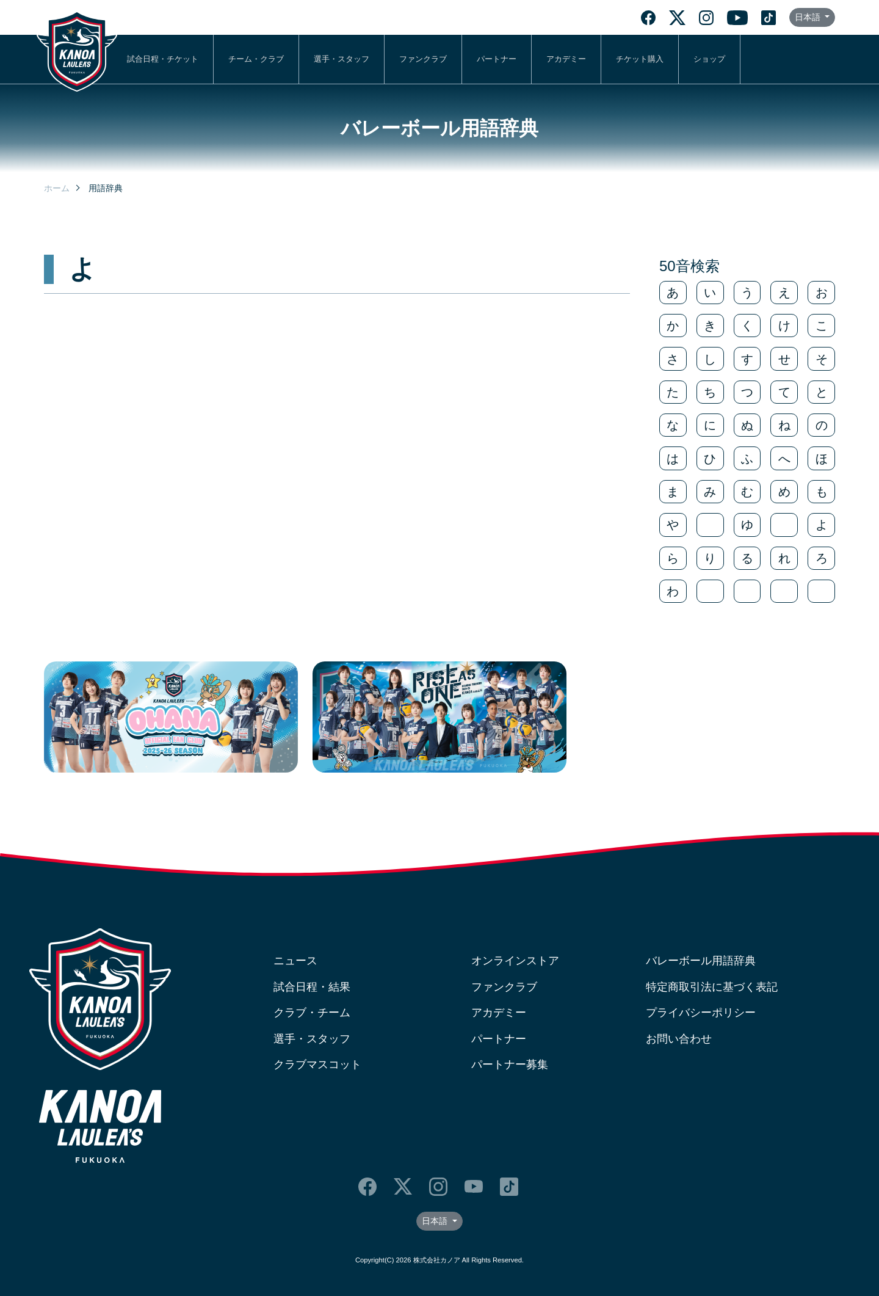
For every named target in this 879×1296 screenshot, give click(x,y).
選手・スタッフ (341, 59)
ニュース (295, 961)
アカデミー (566, 59)
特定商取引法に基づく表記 (712, 987)
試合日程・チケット (162, 59)
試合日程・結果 (311, 987)
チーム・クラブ (256, 59)
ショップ (709, 59)
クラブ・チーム (311, 1013)
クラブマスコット (317, 1064)
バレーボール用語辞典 (701, 961)
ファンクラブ (423, 59)
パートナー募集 (509, 1064)
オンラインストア (515, 961)
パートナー (496, 59)
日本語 (809, 17)
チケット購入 (640, 59)
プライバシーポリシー (701, 1013)
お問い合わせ (679, 1039)
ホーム (57, 188)
